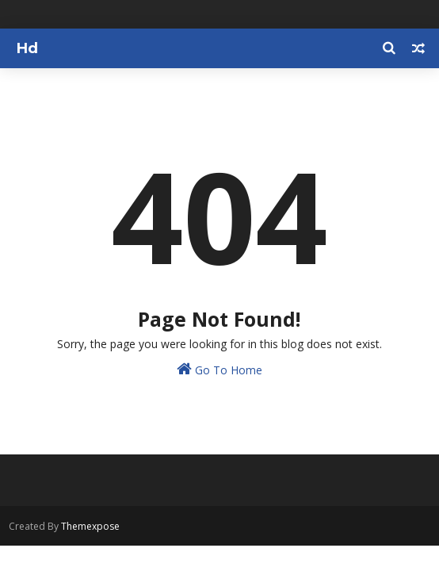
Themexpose (90, 526)
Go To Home (219, 369)
